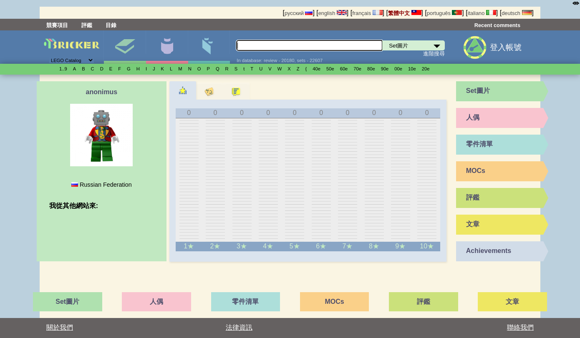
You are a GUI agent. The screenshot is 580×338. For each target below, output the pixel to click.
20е (426, 68)
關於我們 (59, 327)
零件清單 (209, 47)
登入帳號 (506, 47)
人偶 (167, 47)
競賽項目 (57, 25)
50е (330, 68)
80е (371, 68)
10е (412, 68)
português (444, 13)
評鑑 (86, 25)
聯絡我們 (520, 327)
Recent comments (497, 25)
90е (385, 68)
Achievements (489, 250)
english (332, 13)
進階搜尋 (434, 53)
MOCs (475, 170)
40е (316, 68)
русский (299, 13)
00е (398, 68)
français (367, 13)
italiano (482, 13)
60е (344, 68)
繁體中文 (404, 13)
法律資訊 (239, 327)
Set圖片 (125, 47)
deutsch (517, 13)
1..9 (63, 68)
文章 (472, 224)
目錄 (111, 25)
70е (357, 68)
